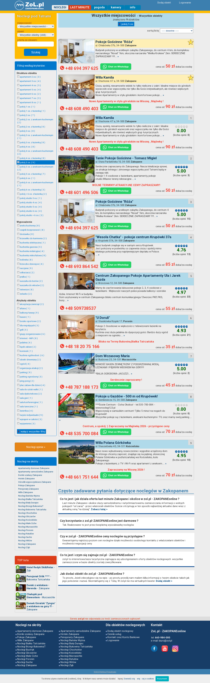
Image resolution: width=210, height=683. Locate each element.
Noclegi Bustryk (25, 649)
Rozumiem (162, 678)
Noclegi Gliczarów (27, 516)
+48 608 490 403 (79, 108)
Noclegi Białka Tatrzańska (30, 499)
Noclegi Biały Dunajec (28, 502)
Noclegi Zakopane (27, 544)
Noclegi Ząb (24, 547)
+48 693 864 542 (79, 266)
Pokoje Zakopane (26, 485)
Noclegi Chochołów (27, 513)
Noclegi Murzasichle (28, 526)
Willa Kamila (104, 77)
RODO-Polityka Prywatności (105, 672)
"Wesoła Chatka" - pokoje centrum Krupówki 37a (133, 237)
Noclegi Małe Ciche (27, 523)
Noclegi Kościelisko (27, 519)
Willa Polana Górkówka (113, 443)
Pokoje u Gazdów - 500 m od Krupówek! (126, 396)
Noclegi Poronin (25, 530)
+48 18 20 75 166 (79, 346)
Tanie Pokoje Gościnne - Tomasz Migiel (126, 158)
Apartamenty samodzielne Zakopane (35, 471)
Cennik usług (114, 634)
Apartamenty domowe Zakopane (33, 468)
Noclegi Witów (25, 540)
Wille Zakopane (25, 492)
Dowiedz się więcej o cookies (139, 678)
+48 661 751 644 (79, 477)
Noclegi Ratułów (26, 533)
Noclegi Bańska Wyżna (29, 495)
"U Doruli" (102, 318)
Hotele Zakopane (26, 478)
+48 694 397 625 (79, 68)
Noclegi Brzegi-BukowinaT (30, 506)
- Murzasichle (41, 596)
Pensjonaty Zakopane (28, 488)
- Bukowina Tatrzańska (39, 578)
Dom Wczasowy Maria (112, 356)
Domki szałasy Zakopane (30, 475)
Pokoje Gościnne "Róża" (114, 42)
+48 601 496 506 (79, 192)
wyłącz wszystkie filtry (31, 431)
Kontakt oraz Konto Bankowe (123, 637)
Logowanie (113, 640)
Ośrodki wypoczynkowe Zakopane (34, 482)
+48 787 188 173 (79, 387)
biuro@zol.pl (165, 640)
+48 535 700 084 (79, 433)
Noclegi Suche (25, 537)
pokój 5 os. (126, 24)
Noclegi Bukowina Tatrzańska (32, 509)
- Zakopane (38, 587)
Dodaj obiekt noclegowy (120, 630)
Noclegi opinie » (35, 447)
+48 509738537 (78, 308)
